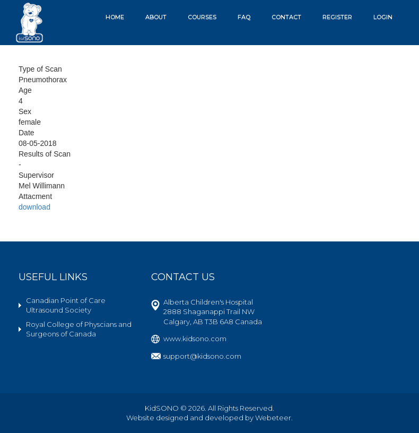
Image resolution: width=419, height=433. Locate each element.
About (156, 17)
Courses (202, 17)
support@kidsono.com (202, 356)
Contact (286, 17)
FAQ (244, 17)
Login (382, 17)
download (34, 207)
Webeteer (273, 417)
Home (115, 17)
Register (337, 17)
